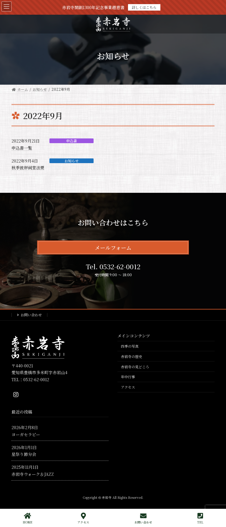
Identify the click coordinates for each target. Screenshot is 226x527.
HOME (27, 518)
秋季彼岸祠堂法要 (27, 167)
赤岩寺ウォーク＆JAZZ (32, 474)
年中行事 (128, 376)
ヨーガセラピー (25, 434)
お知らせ (71, 160)
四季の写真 (130, 346)
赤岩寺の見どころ (135, 366)
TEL (200, 518)
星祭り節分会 (23, 454)
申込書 (71, 140)
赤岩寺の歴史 (131, 356)
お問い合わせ (31, 314)
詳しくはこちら (144, 7)
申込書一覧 (21, 148)
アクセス (128, 386)
